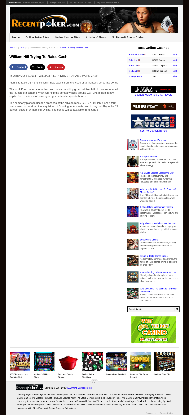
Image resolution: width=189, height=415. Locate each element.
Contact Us (151, 413)
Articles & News (96, 37)
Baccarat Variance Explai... (34, 2)
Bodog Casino (135, 76)
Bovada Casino (136, 54)
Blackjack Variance (57, 2)
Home (16, 37)
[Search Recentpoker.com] (153, 309)
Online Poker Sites (37, 37)
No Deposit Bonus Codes (128, 37)
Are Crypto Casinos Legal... (81, 2)
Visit (175, 54)
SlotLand (133, 71)
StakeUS (133, 65)
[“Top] (94, 382)
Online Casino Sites (67, 37)
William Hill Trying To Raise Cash (74, 48)
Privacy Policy (166, 413)
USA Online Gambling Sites (79, 388)
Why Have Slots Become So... (109, 2)
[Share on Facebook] (18, 67)
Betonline (133, 60)
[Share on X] (37, 67)
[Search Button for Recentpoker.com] (176, 309)
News (22, 48)
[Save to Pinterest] (56, 67)
